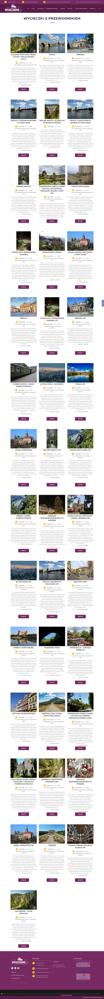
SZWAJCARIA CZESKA (52, 252)
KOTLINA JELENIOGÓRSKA (23, 714)
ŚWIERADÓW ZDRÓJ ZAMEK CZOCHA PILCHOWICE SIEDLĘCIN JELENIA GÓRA (80, 716)
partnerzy (87, 980)
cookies (23, 994)
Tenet (18, 978)
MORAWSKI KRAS (52, 648)
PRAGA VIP (80, 384)
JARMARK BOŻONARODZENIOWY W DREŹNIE (52, 518)
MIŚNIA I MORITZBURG (24, 648)
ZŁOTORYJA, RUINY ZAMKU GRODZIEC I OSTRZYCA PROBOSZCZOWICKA (23, 781)
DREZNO (80, 55)
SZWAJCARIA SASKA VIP (80, 450)
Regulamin (14, 972)
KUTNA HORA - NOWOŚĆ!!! (52, 384)
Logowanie (14, 981)
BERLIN (23, 318)
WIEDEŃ (52, 845)
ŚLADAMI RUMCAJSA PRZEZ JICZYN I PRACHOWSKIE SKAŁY (23, 57)
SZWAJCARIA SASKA (80, 186)
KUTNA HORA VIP (23, 582)
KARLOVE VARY (80, 582)
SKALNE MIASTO (23, 186)
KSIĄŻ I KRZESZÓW (23, 450)
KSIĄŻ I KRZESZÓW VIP (23, 845)
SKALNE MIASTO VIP (52, 450)
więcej (23, 89)
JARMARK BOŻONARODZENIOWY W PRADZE (80, 781)
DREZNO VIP (80, 318)
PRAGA (52, 55)
